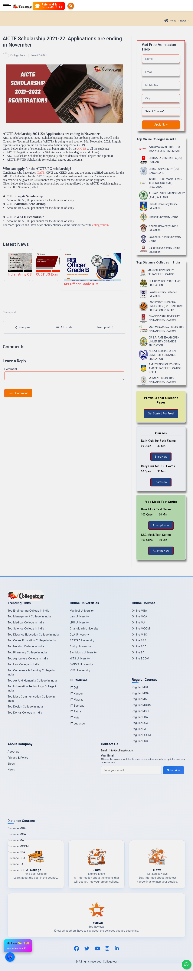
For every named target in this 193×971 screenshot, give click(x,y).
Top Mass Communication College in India (31, 698)
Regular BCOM (141, 735)
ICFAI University (80, 670)
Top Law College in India (23, 664)
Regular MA (139, 699)
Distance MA (16, 840)
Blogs (11, 763)
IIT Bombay (77, 705)
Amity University (80, 646)
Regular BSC (140, 741)
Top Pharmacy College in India (27, 652)
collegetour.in (100, 225)
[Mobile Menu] (7, 6)
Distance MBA (17, 828)
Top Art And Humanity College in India (32, 680)
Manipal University (82, 610)
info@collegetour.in (121, 750)
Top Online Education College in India (32, 640)
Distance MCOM (18, 846)
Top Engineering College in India (28, 610)
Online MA (138, 622)
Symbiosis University (83, 652)
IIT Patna (75, 711)
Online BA (138, 652)
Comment (10, 369)
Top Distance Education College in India (33, 634)
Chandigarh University (84, 628)
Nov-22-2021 (39, 55)
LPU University (79, 622)
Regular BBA (140, 717)
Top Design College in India (25, 706)
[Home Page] (22, 6)
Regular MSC (140, 711)
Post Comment (18, 393)
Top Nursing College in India (26, 646)
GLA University (79, 634)
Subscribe (174, 770)
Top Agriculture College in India (28, 658)
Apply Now (161, 124)
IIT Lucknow (77, 723)
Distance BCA (16, 858)
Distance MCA (17, 834)
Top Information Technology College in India (32, 688)
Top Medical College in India (26, 622)
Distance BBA (16, 852)
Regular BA (139, 729)
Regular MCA (140, 693)
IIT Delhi (75, 687)
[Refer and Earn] (56, 6)
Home (170, 21)
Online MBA (139, 610)
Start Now (161, 456)
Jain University (79, 616)
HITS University (80, 658)
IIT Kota (75, 717)
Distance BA (15, 864)
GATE (40, 172)
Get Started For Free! (161, 413)
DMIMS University (81, 664)
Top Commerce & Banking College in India (31, 672)
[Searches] (37, 6)
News (183, 20)
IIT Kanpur (76, 693)
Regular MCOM (141, 705)
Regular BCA (140, 722)
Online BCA (139, 646)
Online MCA (139, 616)
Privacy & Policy (18, 757)
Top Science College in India (26, 628)
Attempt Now (161, 525)
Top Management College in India (29, 616)
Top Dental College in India (25, 712)
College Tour (14, 55)
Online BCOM (140, 658)
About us (13, 751)
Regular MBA (140, 687)
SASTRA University (82, 640)
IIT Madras (76, 699)
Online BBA (139, 640)
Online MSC (139, 634)
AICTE (81, 148)
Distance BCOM (18, 870)
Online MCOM (141, 628)
